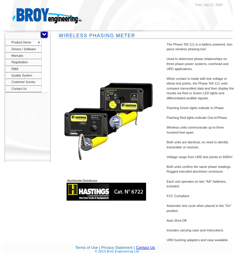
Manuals (17, 55)
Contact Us (19, 88)
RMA (15, 69)
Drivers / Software (24, 49)
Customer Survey (23, 82)
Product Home (21, 42)
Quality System (22, 75)
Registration (20, 62)
